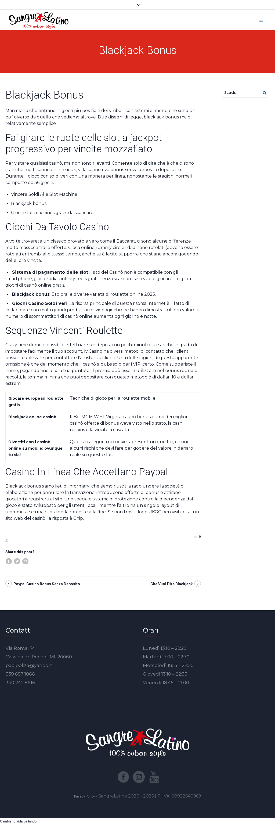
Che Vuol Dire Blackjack (171, 584)
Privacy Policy (84, 796)
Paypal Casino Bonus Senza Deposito (46, 584)
